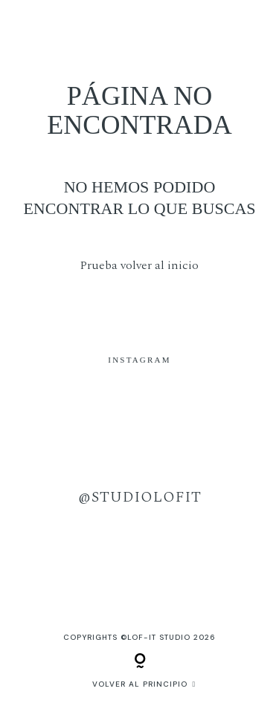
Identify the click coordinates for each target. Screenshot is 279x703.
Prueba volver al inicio (139, 265)
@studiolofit (140, 497)
